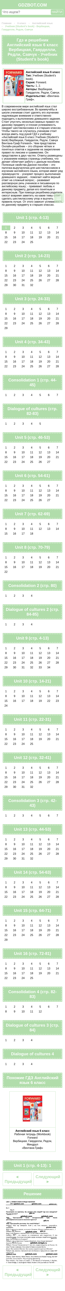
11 (31, 232)
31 (23, 285)
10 (23, 232)
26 (40, 280)
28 (57, 280)
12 (40, 232)
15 (6, 237)
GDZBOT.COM (32, 5)
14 (57, 232)
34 (48, 667)
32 (31, 285)
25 (31, 242)
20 (48, 237)
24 (23, 242)
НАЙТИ (57, 12)
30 (14, 285)
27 (48, 280)
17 (23, 237)
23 (14, 242)
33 (40, 667)
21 (57, 237)
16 (14, 237)
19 (40, 237)
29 (6, 285)
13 (48, 232)
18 (31, 237)
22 (6, 242)
